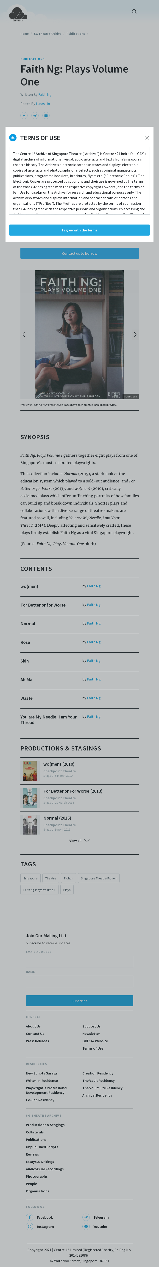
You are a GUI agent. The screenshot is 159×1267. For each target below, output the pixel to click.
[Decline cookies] (147, 137)
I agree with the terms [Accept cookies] (79, 230)
